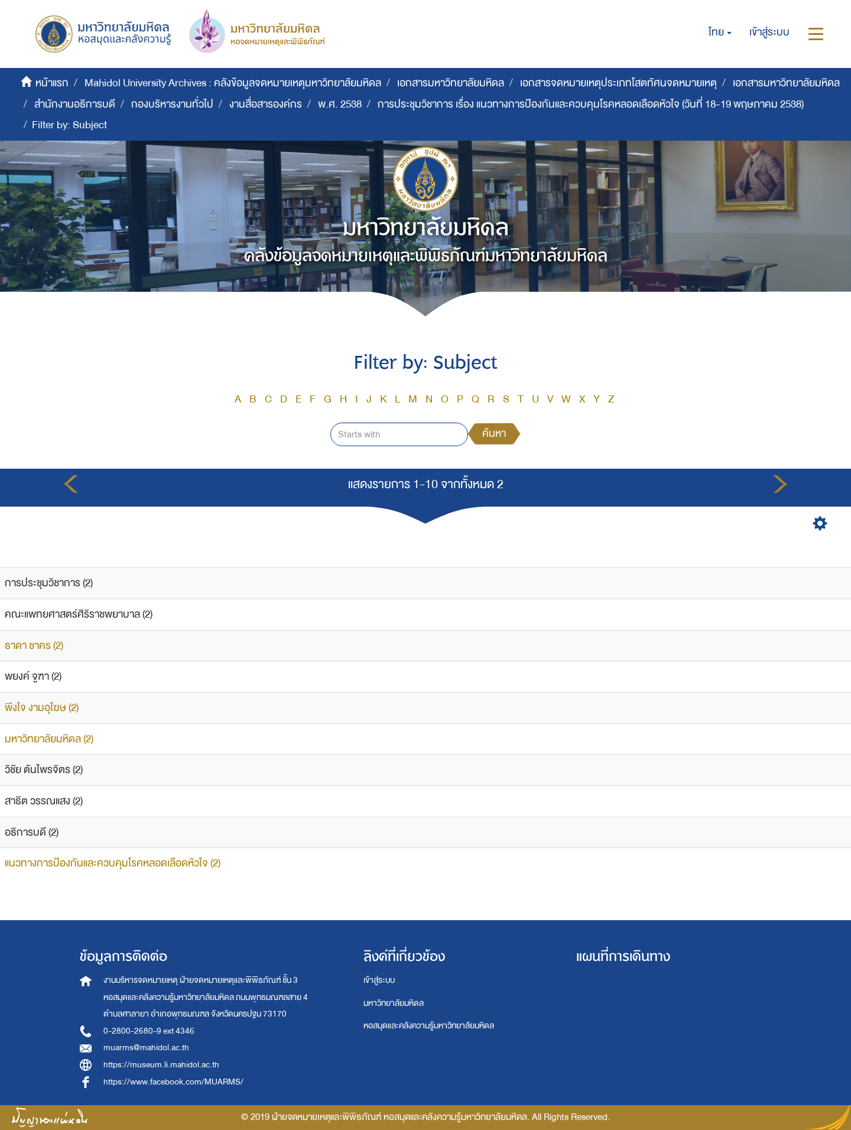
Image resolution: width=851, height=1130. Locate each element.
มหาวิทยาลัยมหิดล (393, 1003)
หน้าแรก (52, 83)
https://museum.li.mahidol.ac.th (161, 1064)
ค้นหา (494, 433)
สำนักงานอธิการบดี (74, 104)
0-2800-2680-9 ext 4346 (148, 1031)
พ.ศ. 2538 (340, 104)
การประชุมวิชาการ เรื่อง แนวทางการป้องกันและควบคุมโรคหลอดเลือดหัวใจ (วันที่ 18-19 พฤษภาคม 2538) (591, 104)
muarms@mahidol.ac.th (146, 1047)
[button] (720, 32)
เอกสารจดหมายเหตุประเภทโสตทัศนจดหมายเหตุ (618, 83)
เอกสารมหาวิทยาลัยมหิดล (450, 83)
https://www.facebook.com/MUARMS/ (173, 1081)
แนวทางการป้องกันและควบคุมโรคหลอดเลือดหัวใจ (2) (112, 863)
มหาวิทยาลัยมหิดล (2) (49, 739)
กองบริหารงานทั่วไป (172, 104)
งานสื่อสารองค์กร (265, 104)
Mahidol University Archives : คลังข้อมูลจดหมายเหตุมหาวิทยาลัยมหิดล (233, 83)
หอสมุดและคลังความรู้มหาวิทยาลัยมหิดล (428, 1025)
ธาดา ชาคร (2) (34, 646)
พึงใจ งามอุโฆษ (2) (42, 708)
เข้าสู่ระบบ (379, 980)
